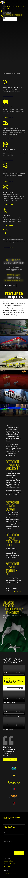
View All (12, 315)
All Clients (10, 759)
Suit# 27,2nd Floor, (9, 861)
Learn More (8, 96)
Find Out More (10, 285)
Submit (19, 852)
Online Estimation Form (15, 687)
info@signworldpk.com (10, 873)
